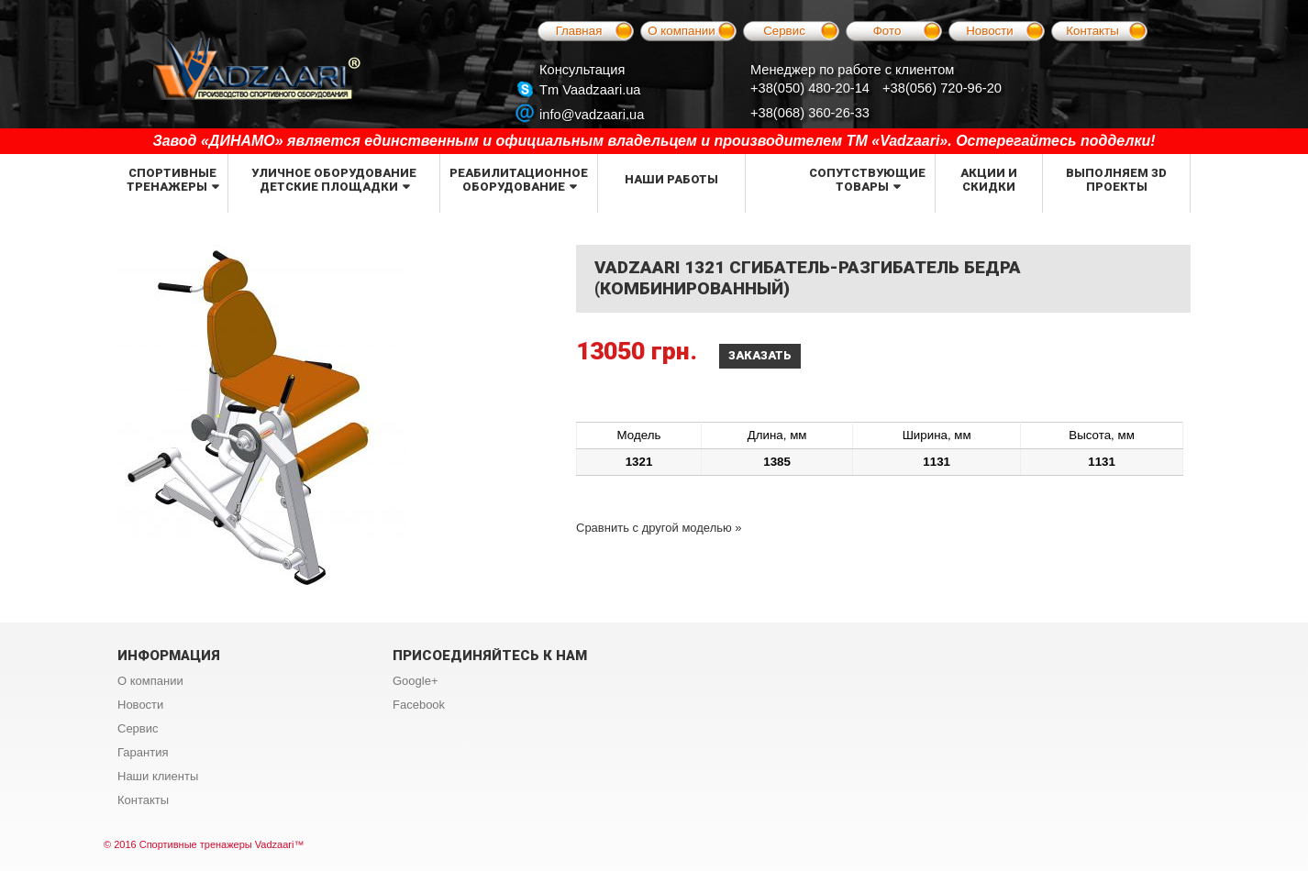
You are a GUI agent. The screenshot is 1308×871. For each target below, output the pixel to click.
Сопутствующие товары (867, 179)
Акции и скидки (988, 179)
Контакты (1092, 31)
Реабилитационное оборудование (518, 179)
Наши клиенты (157, 776)
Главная (579, 31)
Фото (887, 31)
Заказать (760, 355)
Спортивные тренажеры (171, 179)
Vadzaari (274, 844)
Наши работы (671, 179)
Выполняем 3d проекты (1116, 179)
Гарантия (142, 752)
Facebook (419, 704)
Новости (990, 31)
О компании (681, 31)
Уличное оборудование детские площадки (333, 179)
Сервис (784, 31)
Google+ (415, 681)
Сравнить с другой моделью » (659, 528)
